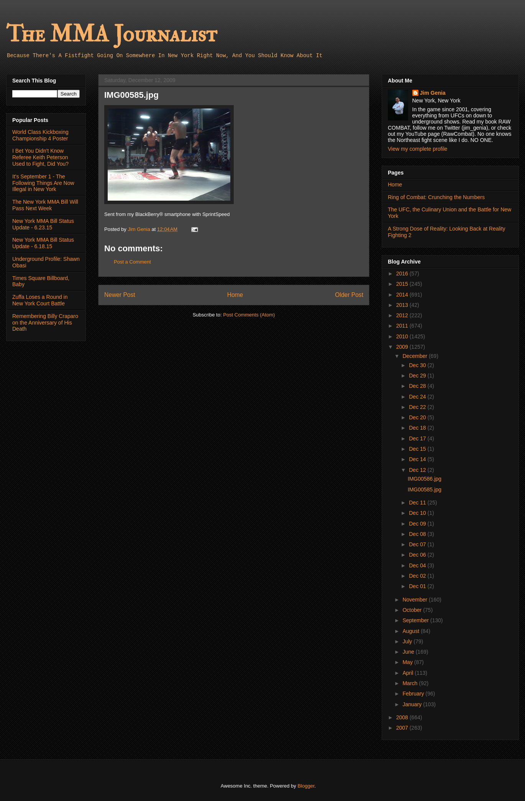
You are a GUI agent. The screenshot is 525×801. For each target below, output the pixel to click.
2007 (403, 728)
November (415, 600)
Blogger (305, 786)
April (408, 673)
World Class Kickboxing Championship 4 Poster (40, 135)
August (411, 631)
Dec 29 (418, 375)
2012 (403, 315)
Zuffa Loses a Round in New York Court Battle (40, 300)
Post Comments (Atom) (249, 315)
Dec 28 (418, 386)
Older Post (349, 295)
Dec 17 (418, 438)
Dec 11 (418, 502)
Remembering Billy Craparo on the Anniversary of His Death (45, 322)
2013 (403, 305)
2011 (403, 326)
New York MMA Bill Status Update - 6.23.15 (43, 224)
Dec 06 (418, 555)
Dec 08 (418, 534)
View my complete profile (417, 149)
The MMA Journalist (111, 34)
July (407, 641)
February (413, 694)
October (412, 610)
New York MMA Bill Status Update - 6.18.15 (43, 243)
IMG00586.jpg (424, 479)
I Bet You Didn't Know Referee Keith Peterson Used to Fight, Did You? (40, 157)
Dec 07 (418, 544)
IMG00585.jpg (424, 489)
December (415, 356)
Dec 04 (418, 565)
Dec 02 (418, 576)
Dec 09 (418, 524)
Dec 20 (418, 417)
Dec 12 (418, 470)
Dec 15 (418, 449)
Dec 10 (418, 513)
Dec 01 (418, 586)
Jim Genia (433, 93)
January (412, 704)
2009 (403, 347)
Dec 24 (418, 397)
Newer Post (119, 295)
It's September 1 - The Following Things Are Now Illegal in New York (43, 183)
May (408, 662)
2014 (403, 295)
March (410, 683)
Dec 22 (418, 407)
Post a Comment (132, 262)
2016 (403, 273)
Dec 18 (418, 428)
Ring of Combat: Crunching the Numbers (436, 197)
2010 (403, 336)
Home (235, 295)
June (408, 652)
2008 (403, 717)
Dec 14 (418, 459)
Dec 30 (418, 365)
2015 (403, 284)
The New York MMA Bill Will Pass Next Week (45, 205)
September (416, 620)
